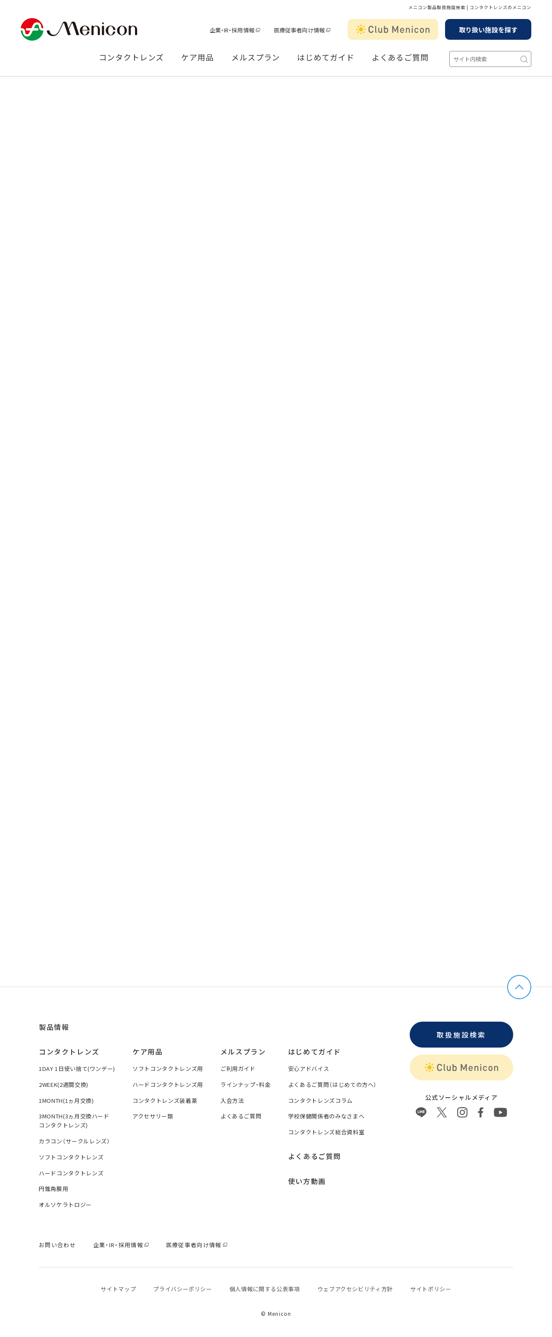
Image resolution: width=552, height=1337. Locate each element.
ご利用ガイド (238, 1068)
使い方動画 (307, 1181)
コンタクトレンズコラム (320, 1100)
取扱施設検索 (461, 1034)
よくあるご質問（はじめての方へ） (332, 1084)
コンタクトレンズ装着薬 (164, 1100)
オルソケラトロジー (65, 1204)
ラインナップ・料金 (245, 1084)
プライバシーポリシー (182, 1289)
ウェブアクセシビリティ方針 (355, 1289)
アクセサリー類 (152, 1116)
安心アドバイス (308, 1068)
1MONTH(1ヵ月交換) (66, 1100)
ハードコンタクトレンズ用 (167, 1084)
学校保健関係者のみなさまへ (326, 1116)
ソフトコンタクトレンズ (71, 1157)
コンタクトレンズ (131, 57)
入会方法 (232, 1100)
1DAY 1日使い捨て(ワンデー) (77, 1068)
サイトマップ (118, 1289)
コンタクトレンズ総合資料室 (326, 1132)
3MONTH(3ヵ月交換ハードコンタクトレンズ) (74, 1120)
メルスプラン (255, 57)
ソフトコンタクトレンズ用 (167, 1068)
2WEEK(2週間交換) (63, 1084)
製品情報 (54, 1027)
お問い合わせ (57, 1245)
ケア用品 (197, 57)
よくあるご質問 (400, 57)
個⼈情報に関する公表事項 (264, 1289)
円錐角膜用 (53, 1189)
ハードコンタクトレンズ (71, 1173)
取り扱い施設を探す (488, 29)
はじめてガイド (325, 57)
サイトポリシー (431, 1289)
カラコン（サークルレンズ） (74, 1141)
